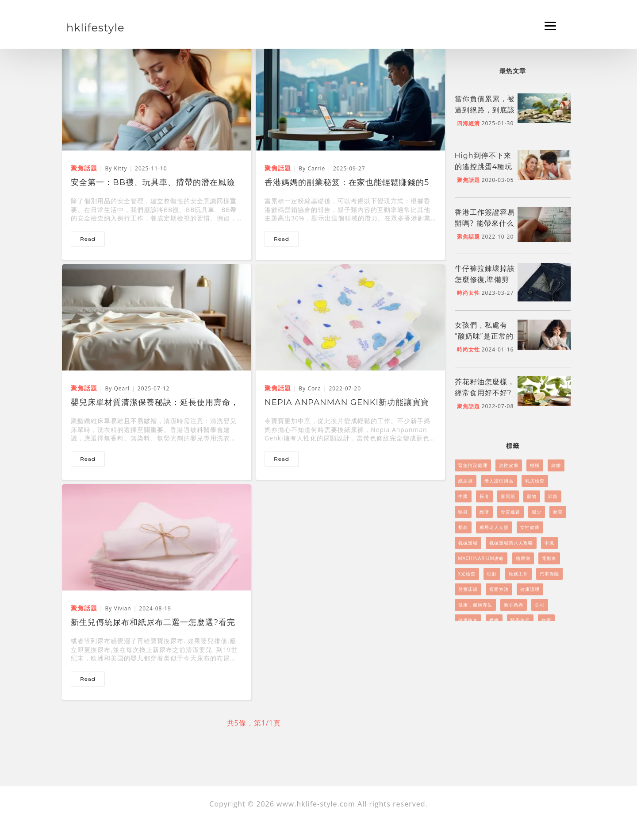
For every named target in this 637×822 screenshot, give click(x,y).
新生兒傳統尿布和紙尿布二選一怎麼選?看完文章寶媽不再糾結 (153, 623)
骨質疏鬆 (510, 512)
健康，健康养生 (475, 605)
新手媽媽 (513, 605)
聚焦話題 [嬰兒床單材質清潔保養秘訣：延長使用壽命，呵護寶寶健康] (84, 388)
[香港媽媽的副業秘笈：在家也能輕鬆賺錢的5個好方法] (350, 97)
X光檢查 (467, 574)
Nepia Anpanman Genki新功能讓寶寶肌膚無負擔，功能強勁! (347, 403)
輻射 (463, 512)
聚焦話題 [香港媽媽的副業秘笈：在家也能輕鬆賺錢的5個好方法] (278, 168)
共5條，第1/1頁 (254, 723)
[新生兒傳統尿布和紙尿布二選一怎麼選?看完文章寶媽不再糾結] (156, 537)
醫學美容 (520, 620)
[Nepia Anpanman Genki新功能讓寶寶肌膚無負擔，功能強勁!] (350, 317)
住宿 (546, 620)
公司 (540, 605)
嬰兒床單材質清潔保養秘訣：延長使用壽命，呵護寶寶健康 (155, 403)
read (88, 238)
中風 (549, 543)
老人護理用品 (499, 481)
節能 (553, 496)
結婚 (556, 465)
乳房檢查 (535, 481)
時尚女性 (468, 293)
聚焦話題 (468, 180)
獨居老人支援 (494, 527)
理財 (492, 574)
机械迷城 (468, 543)
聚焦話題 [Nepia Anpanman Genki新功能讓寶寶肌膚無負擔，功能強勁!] (278, 388)
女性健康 (530, 527)
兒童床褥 (468, 589)
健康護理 (530, 589)
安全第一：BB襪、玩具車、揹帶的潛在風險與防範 (153, 183)
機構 (535, 465)
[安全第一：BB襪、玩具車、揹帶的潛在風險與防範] (156, 97)
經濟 (484, 512)
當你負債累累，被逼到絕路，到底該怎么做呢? (485, 110)
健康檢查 (468, 620)
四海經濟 (468, 123)
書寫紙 (508, 496)
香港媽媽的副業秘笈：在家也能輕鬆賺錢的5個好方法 (347, 183)
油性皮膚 (508, 465)
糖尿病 (523, 558)
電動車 (549, 558)
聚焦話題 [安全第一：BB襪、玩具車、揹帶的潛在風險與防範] (84, 168)
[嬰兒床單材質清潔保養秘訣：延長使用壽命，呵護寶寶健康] (156, 317)
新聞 (558, 512)
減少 (536, 512)
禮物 (494, 620)
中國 (463, 496)
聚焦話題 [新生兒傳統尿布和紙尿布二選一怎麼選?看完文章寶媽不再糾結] (84, 608)
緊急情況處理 (472, 465)
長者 (484, 496)
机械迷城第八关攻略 (511, 543)
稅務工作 (518, 574)
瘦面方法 (499, 589)
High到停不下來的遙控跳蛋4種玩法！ (484, 166)
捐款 (463, 527)
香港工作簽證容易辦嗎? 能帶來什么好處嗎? (485, 223)
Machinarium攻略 (481, 558)
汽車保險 (549, 574)
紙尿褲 (465, 481)
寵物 (532, 496)
